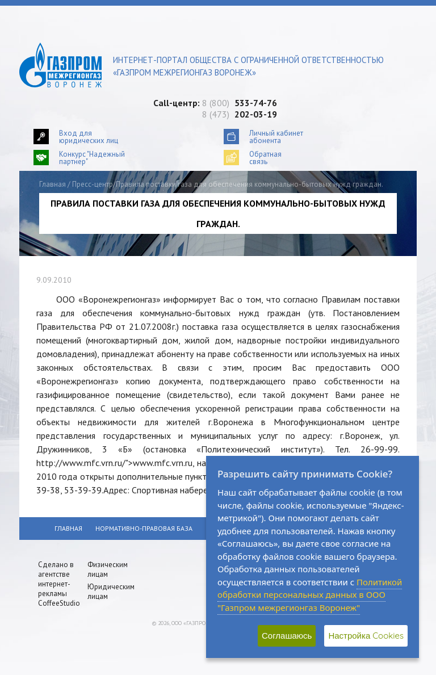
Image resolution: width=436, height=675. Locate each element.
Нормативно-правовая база (143, 528)
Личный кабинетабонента (276, 136)
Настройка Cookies (366, 635)
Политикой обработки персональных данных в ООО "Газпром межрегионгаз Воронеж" (309, 594)
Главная (52, 184)
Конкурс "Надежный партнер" (92, 157)
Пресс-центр (92, 184)
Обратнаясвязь (265, 157)
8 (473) (239, 114)
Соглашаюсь (287, 635)
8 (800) (239, 102)
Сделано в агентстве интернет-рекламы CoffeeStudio (59, 584)
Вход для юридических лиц (88, 136)
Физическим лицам (107, 569)
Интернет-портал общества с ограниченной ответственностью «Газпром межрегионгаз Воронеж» (248, 66)
